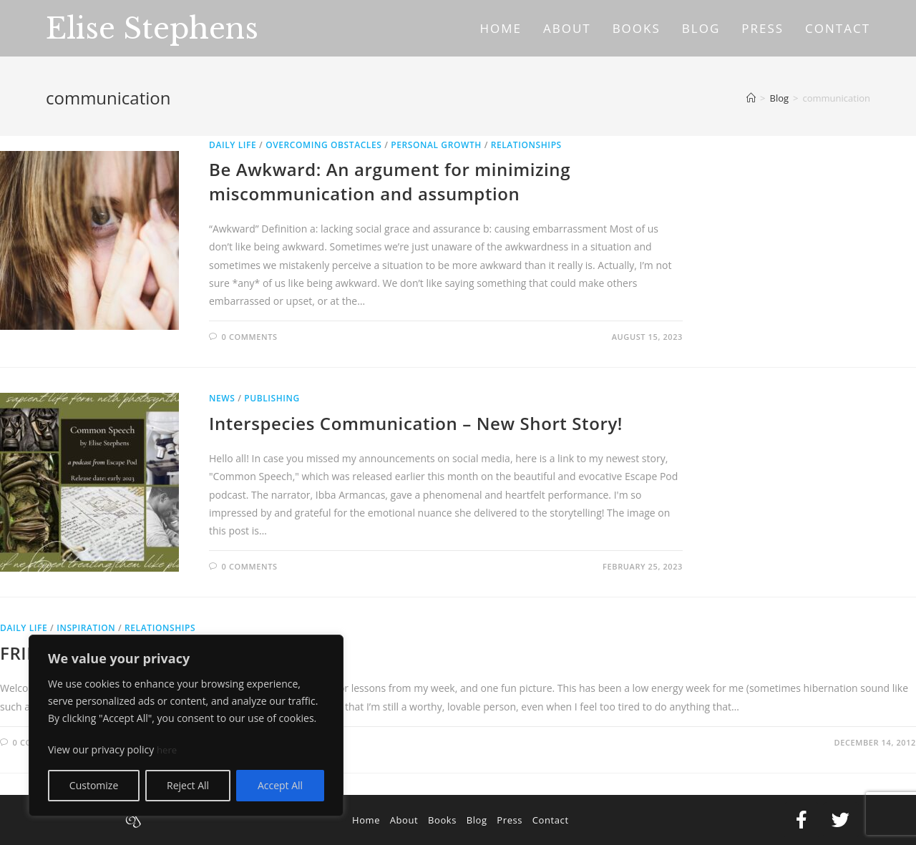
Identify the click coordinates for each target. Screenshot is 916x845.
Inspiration (86, 628)
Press (509, 820)
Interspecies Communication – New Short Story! (416, 423)
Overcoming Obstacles (323, 145)
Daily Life (232, 145)
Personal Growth (436, 145)
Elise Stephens (152, 29)
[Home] (751, 98)
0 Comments (250, 336)
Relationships (526, 145)
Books (442, 820)
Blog (477, 820)
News (222, 398)
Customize (93, 785)
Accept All (280, 785)
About (404, 820)
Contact (550, 820)
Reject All (188, 785)
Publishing (272, 398)
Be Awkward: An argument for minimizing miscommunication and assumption (389, 181)
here (167, 749)
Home (366, 820)
